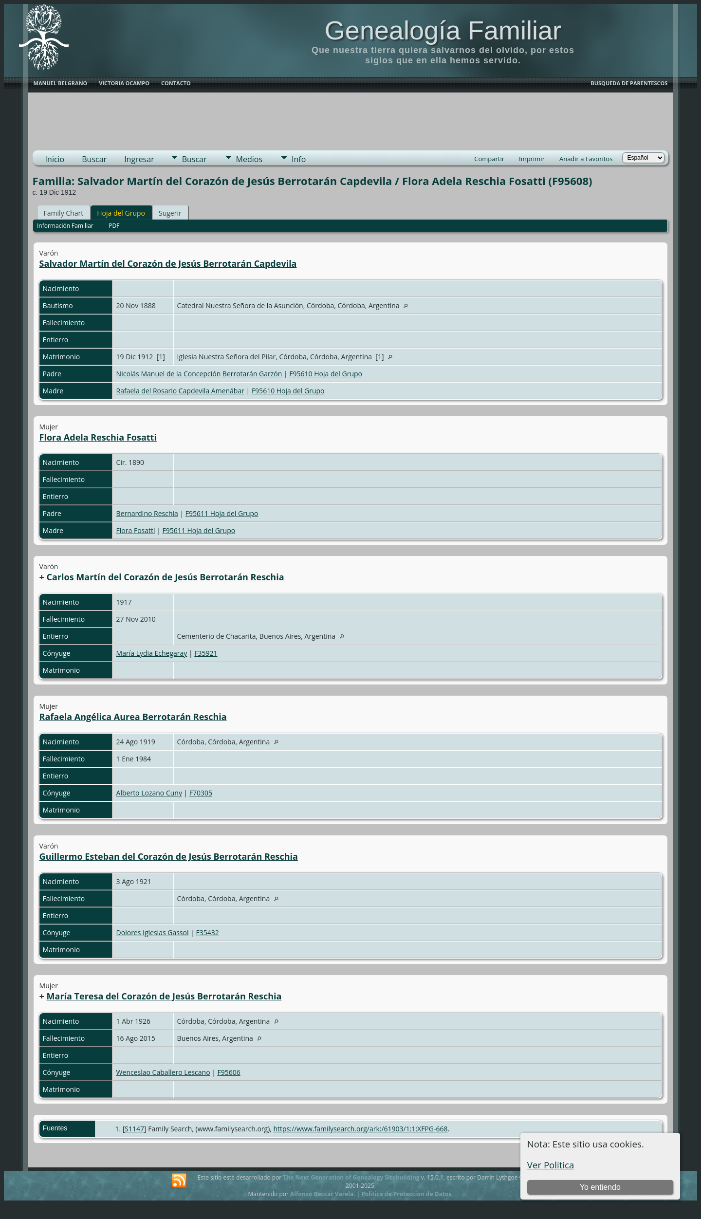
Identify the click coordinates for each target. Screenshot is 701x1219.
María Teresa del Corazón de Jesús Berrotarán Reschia (164, 996)
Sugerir (170, 213)
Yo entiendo (600, 1187)
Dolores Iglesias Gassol (152, 932)
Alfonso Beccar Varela (321, 1194)
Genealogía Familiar (443, 30)
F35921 (205, 653)
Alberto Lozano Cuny (149, 792)
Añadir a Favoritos (585, 158)
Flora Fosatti (135, 530)
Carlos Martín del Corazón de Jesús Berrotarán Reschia (165, 577)
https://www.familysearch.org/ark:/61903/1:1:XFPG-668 (361, 1128)
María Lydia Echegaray (151, 653)
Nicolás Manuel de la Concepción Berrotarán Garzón (199, 373)
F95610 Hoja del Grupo (325, 373)
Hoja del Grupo (121, 213)
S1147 (134, 1128)
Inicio (55, 159)
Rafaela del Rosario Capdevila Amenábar (180, 390)
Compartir (489, 158)
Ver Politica (550, 1165)
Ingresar (139, 159)
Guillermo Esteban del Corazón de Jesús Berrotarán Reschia (168, 856)
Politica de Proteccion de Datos (406, 1194)
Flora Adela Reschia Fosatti (98, 437)
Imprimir (532, 158)
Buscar (94, 159)
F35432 (207, 932)
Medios (249, 159)
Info (299, 159)
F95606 (229, 1072)
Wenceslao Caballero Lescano (163, 1072)
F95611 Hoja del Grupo (221, 513)
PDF (114, 226)
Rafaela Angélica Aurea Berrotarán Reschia (133, 716)
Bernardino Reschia (147, 513)
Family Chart (64, 213)
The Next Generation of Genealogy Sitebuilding (351, 1177)
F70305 (200, 792)
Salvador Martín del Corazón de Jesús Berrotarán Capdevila (168, 263)
